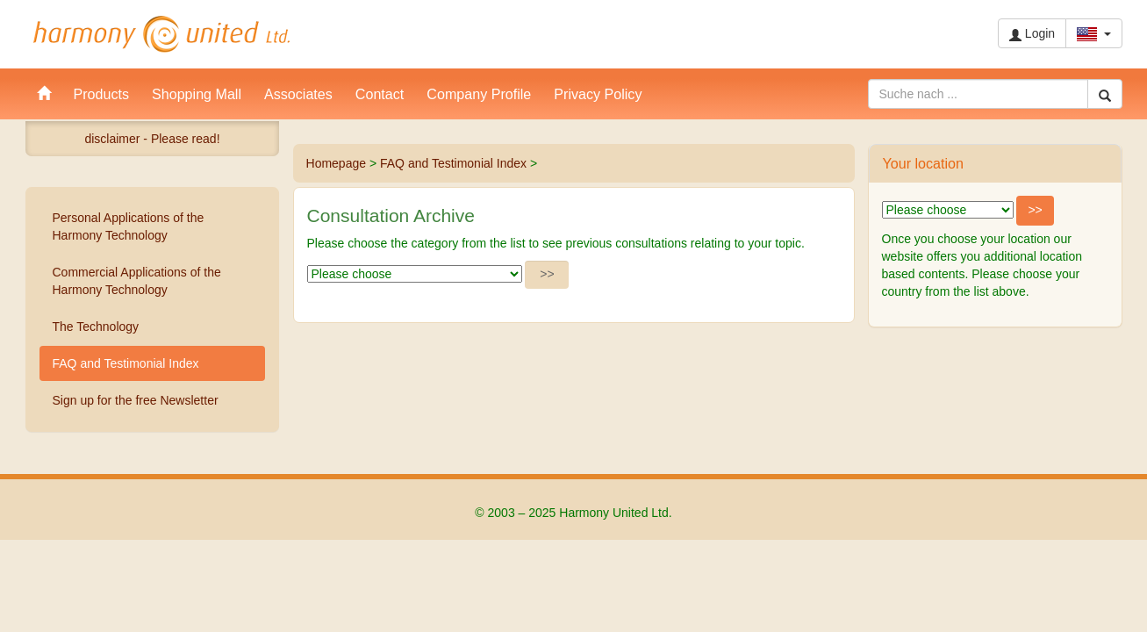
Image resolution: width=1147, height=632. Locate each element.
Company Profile (479, 94)
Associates (298, 94)
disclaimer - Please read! (151, 139)
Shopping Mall (196, 94)
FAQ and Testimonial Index (453, 163)
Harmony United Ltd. (161, 34)
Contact (379, 94)
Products (102, 94)
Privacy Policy (598, 94)
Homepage (336, 163)
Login (1032, 33)
